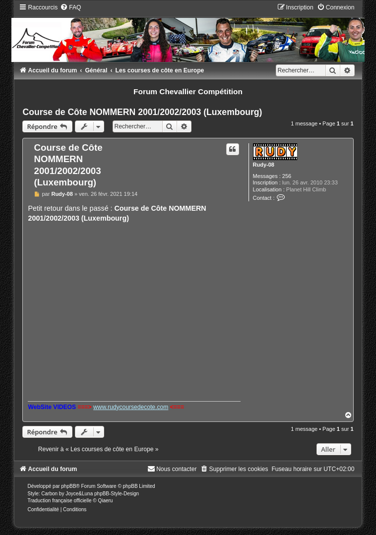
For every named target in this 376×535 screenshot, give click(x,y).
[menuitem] (70, 7)
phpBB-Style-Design (116, 493)
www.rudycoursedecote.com (130, 407)
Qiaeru (105, 500)
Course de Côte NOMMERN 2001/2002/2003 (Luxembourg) (142, 112)
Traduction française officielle (59, 500)
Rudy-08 (263, 165)
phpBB (68, 486)
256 (286, 176)
